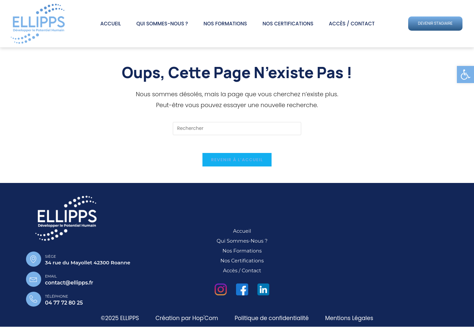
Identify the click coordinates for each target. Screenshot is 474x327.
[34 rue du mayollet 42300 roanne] (386, 251)
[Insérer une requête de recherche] (237, 128)
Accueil (110, 23)
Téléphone (56, 296)
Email (50, 277)
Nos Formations (225, 23)
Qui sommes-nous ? (162, 23)
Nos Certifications (287, 23)
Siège (50, 257)
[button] (465, 74)
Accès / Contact (352, 23)
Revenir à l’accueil (237, 162)
